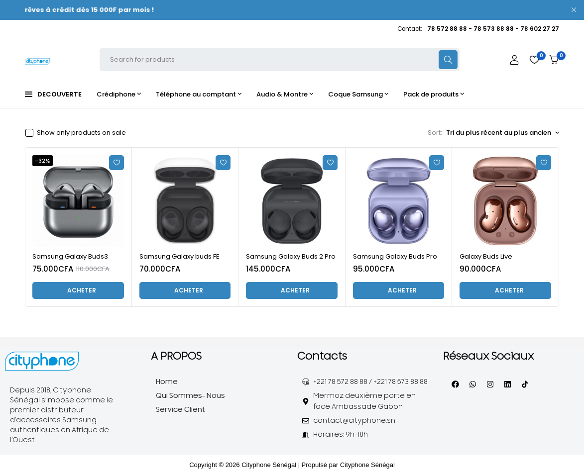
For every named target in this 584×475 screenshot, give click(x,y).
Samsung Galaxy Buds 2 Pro (291, 256)
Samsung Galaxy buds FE (179, 256)
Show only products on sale (81, 132)
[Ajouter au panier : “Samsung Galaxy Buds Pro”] (399, 290)
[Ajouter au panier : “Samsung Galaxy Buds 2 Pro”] (292, 290)
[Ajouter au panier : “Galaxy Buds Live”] (505, 290)
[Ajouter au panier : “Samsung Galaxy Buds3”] (78, 290)
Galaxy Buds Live (486, 256)
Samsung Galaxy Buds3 (70, 256)
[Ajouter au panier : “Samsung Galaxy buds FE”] (185, 290)
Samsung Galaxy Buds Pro (395, 256)
